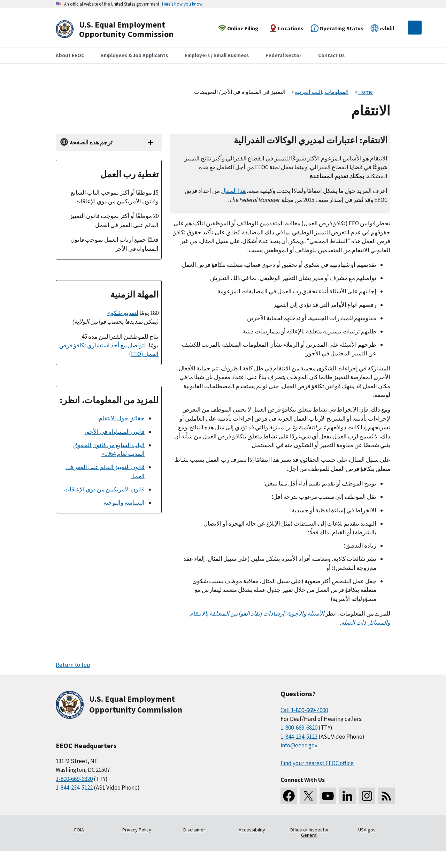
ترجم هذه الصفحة (91, 142)
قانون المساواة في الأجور (114, 432)
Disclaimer (194, 830)
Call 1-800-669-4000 (304, 710)
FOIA (79, 830)
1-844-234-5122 (74, 787)
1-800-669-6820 (74, 779)
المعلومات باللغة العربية (321, 91)
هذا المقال (233, 191)
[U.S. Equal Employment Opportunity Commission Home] (123, 29)
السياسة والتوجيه (124, 502)
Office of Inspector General (309, 832)
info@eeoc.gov (298, 745)
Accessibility (252, 830)
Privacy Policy (136, 830)
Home (365, 91)
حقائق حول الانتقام (122, 418)
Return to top (73, 665)
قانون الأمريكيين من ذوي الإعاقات (104, 489)
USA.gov (367, 830)
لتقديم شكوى (122, 313)
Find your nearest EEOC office (317, 763)
